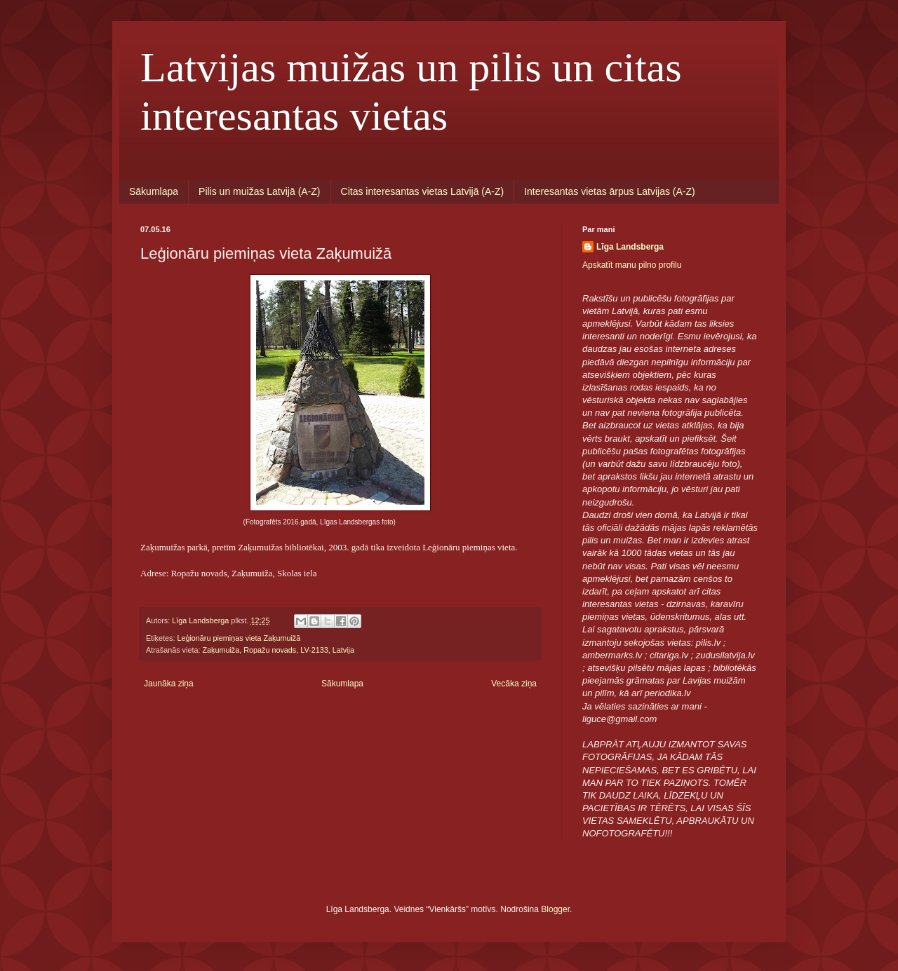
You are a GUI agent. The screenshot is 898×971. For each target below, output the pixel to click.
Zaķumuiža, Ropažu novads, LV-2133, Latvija (278, 650)
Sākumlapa (153, 191)
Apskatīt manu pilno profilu (631, 265)
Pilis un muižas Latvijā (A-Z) (260, 191)
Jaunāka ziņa (169, 683)
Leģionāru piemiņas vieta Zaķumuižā (238, 638)
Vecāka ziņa (514, 683)
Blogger (555, 909)
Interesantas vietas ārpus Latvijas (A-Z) (609, 191)
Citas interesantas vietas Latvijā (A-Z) (422, 191)
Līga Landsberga (630, 247)
